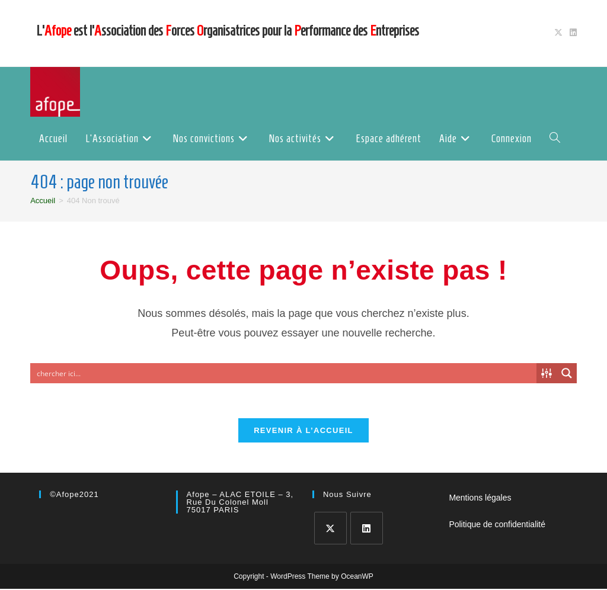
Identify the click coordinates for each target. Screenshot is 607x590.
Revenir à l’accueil (303, 431)
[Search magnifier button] (567, 373)
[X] (330, 529)
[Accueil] (42, 200)
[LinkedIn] (366, 529)
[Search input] (284, 373)
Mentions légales (480, 499)
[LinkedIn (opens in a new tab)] (571, 33)
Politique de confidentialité (497, 525)
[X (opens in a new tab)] (558, 33)
